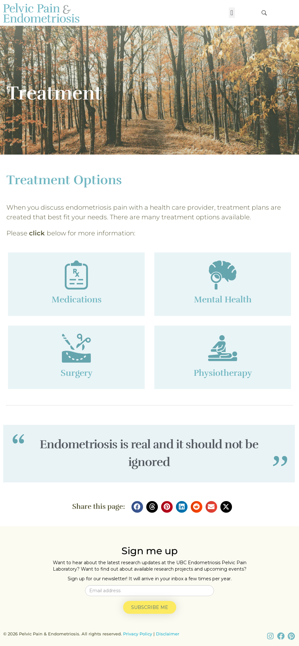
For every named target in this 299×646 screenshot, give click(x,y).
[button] (232, 12)
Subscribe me (149, 607)
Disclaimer (167, 633)
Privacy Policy (137, 633)
